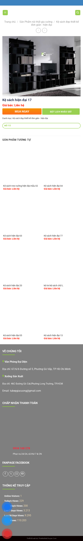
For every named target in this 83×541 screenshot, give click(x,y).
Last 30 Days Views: (14, 515)
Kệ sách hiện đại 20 (12, 285)
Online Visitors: (12, 496)
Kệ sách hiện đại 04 (53, 186)
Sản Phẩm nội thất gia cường (36, 21)
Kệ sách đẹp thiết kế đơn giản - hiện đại (30, 118)
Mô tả (7, 125)
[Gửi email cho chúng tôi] (16, 474)
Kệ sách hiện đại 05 (12, 335)
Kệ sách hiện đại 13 (53, 335)
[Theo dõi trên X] (11, 474)
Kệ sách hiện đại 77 (53, 235)
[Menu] (5, 12)
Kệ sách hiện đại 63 (12, 235)
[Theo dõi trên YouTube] (22, 474)
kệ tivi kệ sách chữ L (53, 285)
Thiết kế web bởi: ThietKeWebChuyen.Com (41, 538)
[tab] (41, 125)
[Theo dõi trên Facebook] (5, 474)
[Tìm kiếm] (77, 12)
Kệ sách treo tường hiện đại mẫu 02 (20, 186)
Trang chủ (10, 21)
